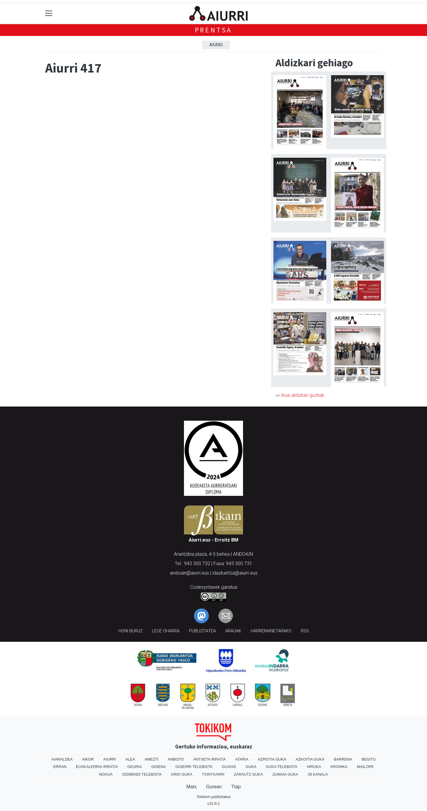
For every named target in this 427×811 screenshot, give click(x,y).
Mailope (365, 766)
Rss (305, 631)
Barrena (343, 759)
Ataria (241, 759)
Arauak (233, 631)
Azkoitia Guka (310, 759)
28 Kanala (318, 774)
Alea (130, 759)
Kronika (339, 766)
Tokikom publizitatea (213, 796)
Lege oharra (166, 631)
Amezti (152, 759)
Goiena (158, 766)
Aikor (88, 759)
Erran (59, 766)
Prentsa (213, 29)
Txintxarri (213, 774)
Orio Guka (182, 774)
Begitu (368, 759)
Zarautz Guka (248, 774)
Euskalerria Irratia (97, 766)
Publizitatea (202, 631)
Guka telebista (281, 766)
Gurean (214, 786)
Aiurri (216, 44)
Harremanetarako (271, 631)
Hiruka (314, 766)
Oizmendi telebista (142, 774)
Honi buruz (130, 631)
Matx (191, 786)
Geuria (134, 766)
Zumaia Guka (285, 774)
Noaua (106, 774)
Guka (251, 766)
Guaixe (229, 766)
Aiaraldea (62, 759)
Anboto (176, 759)
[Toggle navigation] (49, 13)
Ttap (236, 786)
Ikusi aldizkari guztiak (302, 395)
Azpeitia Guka (272, 759)
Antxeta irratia (209, 759)
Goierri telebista (193, 766)
